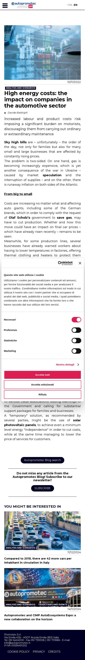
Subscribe (43, 488)
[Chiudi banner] (80, 263)
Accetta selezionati (42, 384)
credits (54, 651)
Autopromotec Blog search (42, 460)
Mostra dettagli (65, 364)
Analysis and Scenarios (20, 88)
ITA (70, 4)
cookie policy (18, 651)
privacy (39, 651)
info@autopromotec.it (17, 642)
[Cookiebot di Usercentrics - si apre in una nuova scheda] (58, 263)
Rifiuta (42, 394)
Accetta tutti (42, 374)
